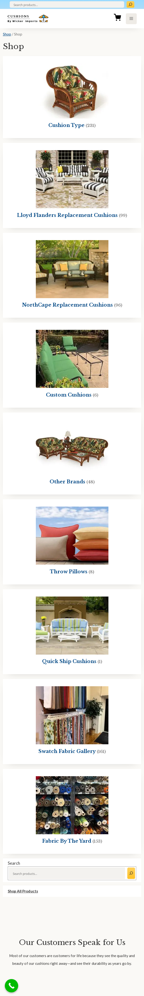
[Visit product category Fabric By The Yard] (72, 811)
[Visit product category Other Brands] (72, 453)
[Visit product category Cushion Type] (72, 97)
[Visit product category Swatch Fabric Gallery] (72, 721)
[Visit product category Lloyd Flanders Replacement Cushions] (72, 185)
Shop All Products (23, 891)
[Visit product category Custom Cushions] (72, 365)
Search (14, 863)
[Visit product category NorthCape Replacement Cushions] (72, 275)
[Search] (130, 4)
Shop (7, 34)
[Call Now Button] (11, 985)
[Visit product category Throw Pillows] (72, 542)
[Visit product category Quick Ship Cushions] (72, 632)
